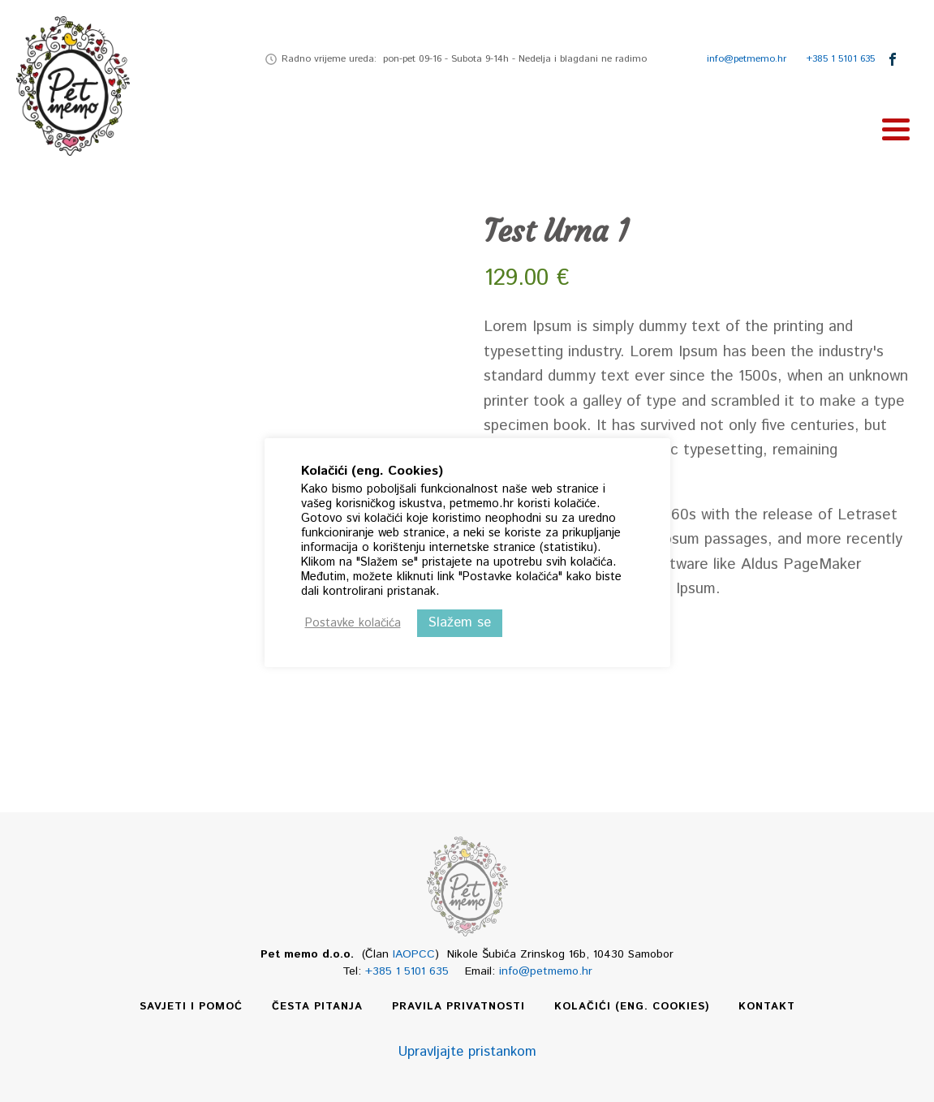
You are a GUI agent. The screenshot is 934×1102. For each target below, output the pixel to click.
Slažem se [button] (459, 622)
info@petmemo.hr (746, 59)
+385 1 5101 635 (840, 59)
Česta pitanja (317, 1006)
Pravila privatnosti (458, 1006)
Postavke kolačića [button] (353, 623)
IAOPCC (414, 954)
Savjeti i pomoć (191, 1006)
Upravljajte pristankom (467, 1051)
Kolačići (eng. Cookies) (631, 1006)
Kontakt (766, 1006)
